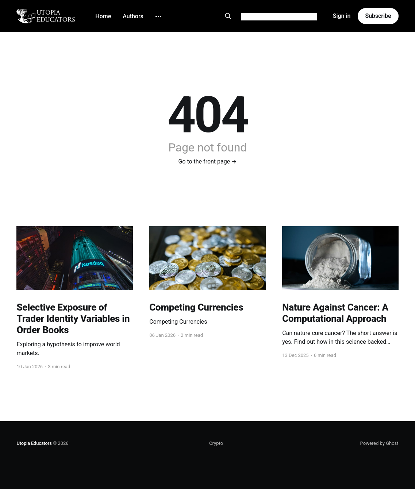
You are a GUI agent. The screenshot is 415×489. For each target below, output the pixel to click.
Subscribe (378, 15)
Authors (133, 16)
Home (103, 16)
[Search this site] (228, 16)
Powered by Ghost (379, 443)
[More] (158, 16)
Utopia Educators (33, 443)
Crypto (216, 443)
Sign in (342, 15)
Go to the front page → (207, 161)
